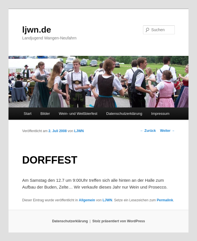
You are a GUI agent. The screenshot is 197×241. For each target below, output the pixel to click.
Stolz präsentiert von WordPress (118, 221)
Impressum (160, 113)
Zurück (148, 131)
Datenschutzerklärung (124, 113)
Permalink (165, 200)
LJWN (79, 131)
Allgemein (87, 200)
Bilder (45, 113)
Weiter (167, 131)
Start (27, 113)
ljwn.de (36, 29)
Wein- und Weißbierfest (78, 113)
